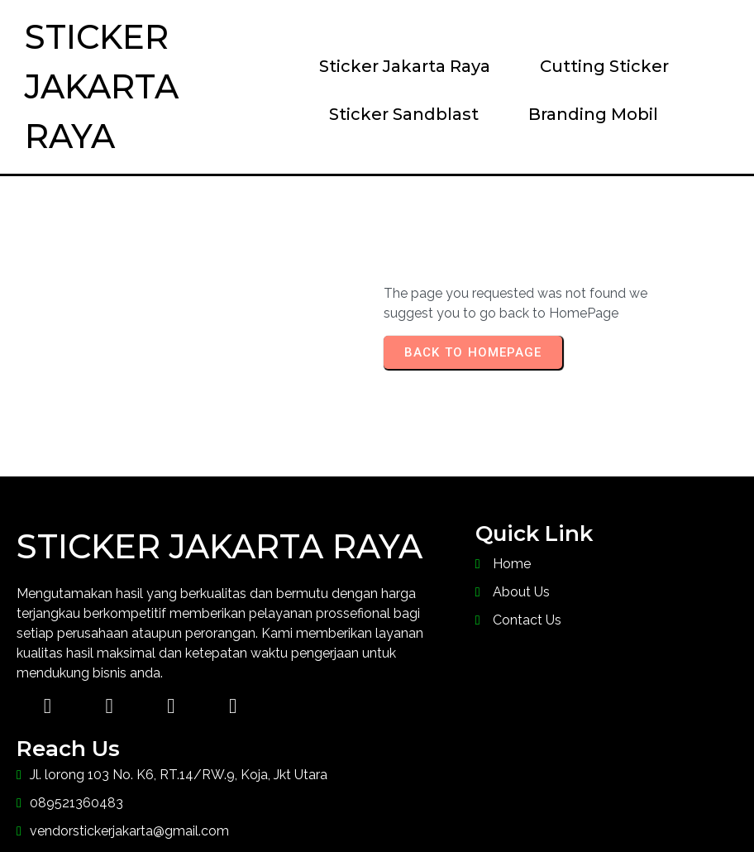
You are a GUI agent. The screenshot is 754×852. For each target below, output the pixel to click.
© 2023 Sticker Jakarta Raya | (290, 806)
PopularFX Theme (516, 806)
